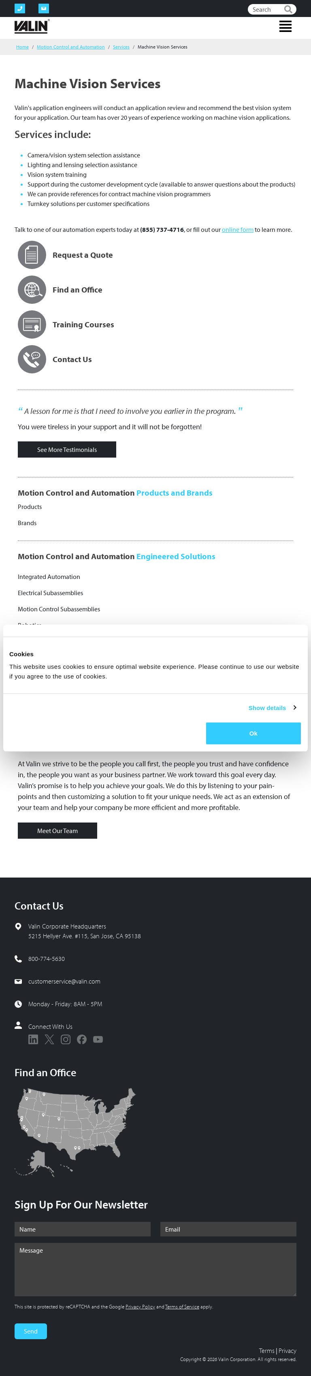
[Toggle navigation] (285, 26)
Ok (253, 733)
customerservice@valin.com (64, 981)
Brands (27, 523)
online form (237, 229)
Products (30, 506)
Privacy (287, 1350)
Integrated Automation (49, 576)
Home (22, 47)
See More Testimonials (67, 449)
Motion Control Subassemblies (59, 609)
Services (121, 47)
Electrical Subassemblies (50, 593)
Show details (267, 707)
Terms (267, 1350)
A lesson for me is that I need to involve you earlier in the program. (130, 411)
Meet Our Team (57, 831)
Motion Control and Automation (71, 47)
